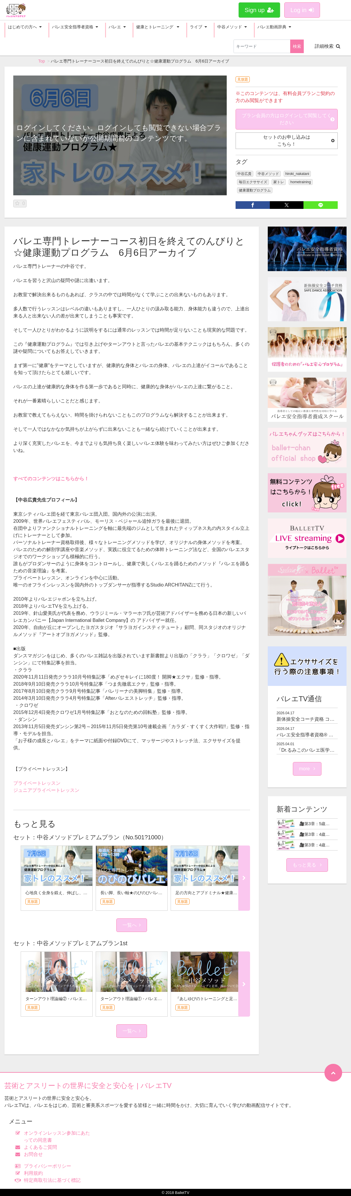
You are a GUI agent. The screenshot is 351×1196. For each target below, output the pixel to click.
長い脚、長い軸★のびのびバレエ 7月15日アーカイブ (151, 892)
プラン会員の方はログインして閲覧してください (288, 119)
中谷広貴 (244, 174)
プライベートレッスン (37, 783)
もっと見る (307, 864)
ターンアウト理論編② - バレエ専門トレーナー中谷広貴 (76, 998)
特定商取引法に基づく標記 (49, 1180)
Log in (302, 10)
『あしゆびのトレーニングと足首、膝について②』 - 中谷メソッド (237, 998)
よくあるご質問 (37, 1147)
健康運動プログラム (255, 190)
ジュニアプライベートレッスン (46, 790)
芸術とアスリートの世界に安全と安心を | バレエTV (88, 1085)
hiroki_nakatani (297, 174)
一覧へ (132, 925)
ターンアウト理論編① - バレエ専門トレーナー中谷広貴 (151, 998)
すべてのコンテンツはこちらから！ (51, 478)
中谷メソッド (268, 174)
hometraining (300, 182)
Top (41, 61)
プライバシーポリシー (44, 1166)
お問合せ (30, 1154)
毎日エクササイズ (253, 182)
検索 (297, 46)
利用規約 (30, 1173)
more (307, 768)
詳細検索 (327, 46)
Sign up (259, 10)
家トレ (278, 182)
